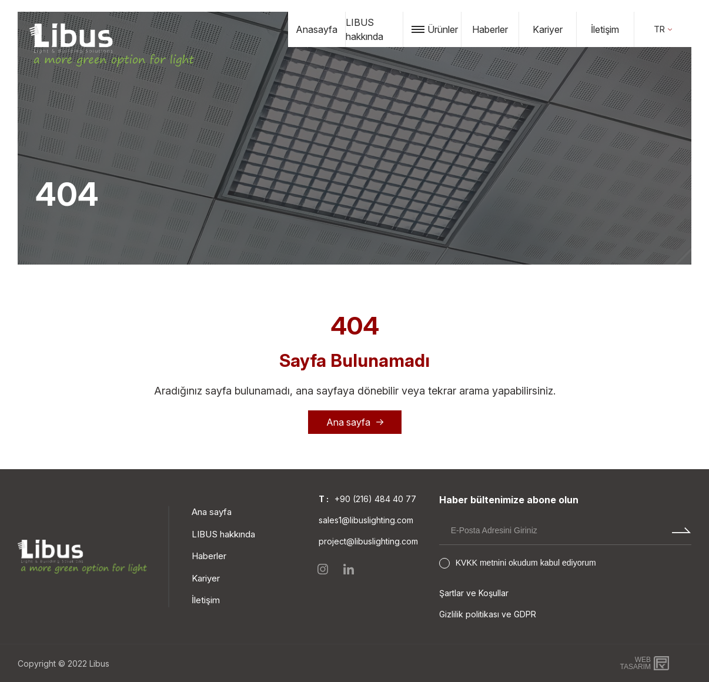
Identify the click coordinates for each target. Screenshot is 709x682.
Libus (99, 663)
